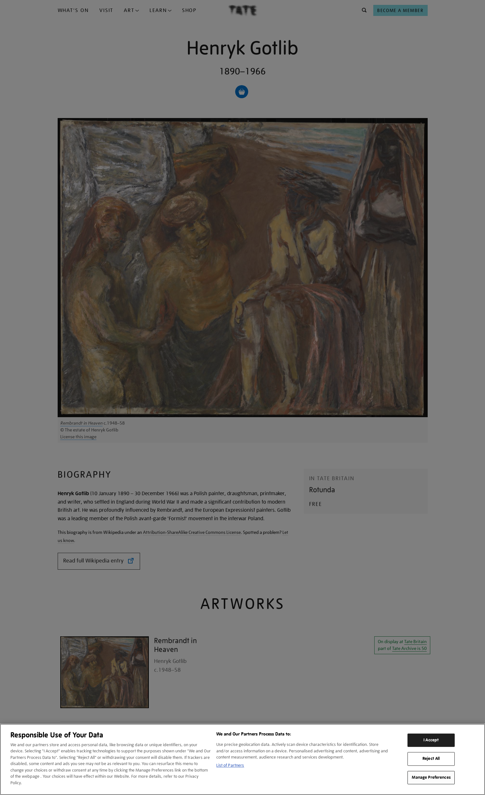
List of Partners (230, 765)
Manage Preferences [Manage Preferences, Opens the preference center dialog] (431, 777)
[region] (242, 759)
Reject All (431, 759)
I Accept (431, 740)
